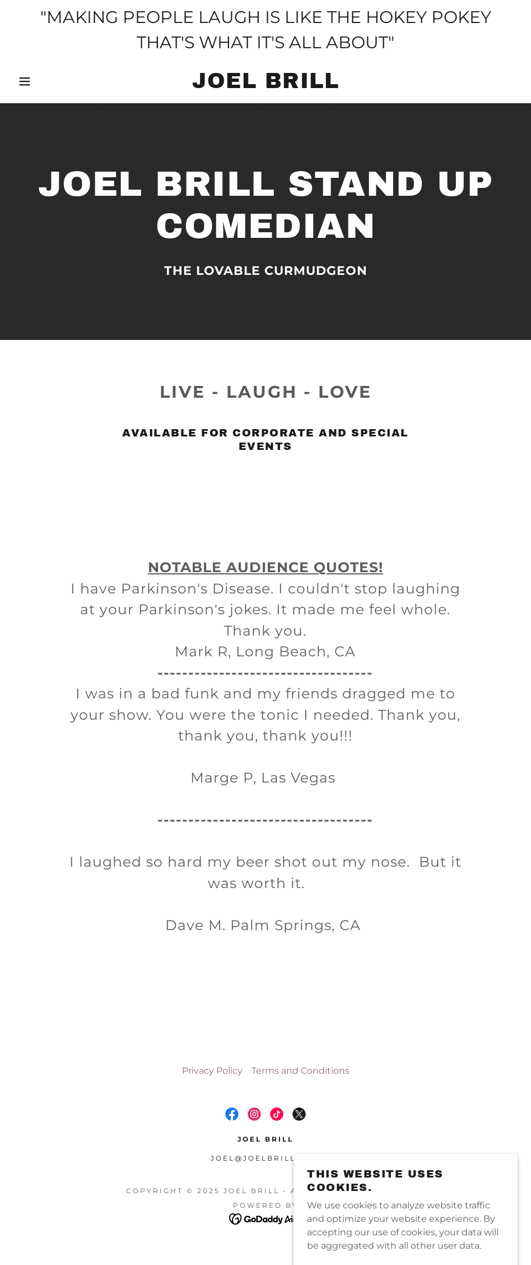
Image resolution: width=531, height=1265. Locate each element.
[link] (265, 85)
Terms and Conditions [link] (300, 1070)
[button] (26, 81)
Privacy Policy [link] (212, 1070)
